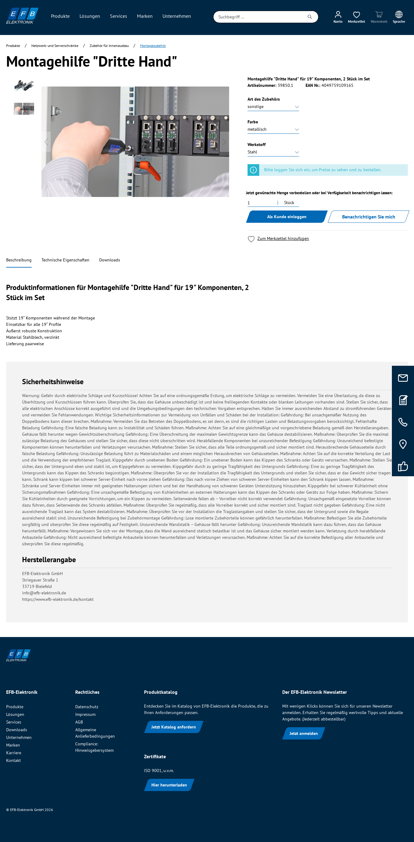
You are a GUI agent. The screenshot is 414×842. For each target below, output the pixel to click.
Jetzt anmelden (304, 733)
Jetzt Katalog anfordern (173, 727)
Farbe (253, 122)
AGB (79, 722)
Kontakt (13, 760)
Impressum (85, 714)
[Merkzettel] (356, 17)
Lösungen (15, 714)
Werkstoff (257, 144)
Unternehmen (19, 737)
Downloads (109, 260)
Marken (13, 745)
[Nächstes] (224, 142)
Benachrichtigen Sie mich (368, 217)
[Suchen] (310, 17)
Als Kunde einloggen (287, 216)
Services (13, 722)
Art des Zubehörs (264, 99)
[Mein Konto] (338, 17)
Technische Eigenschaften (65, 260)
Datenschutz (86, 706)
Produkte (14, 706)
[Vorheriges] (46, 142)
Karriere (13, 752)
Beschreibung (19, 260)
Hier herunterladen (169, 785)
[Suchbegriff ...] (257, 17)
